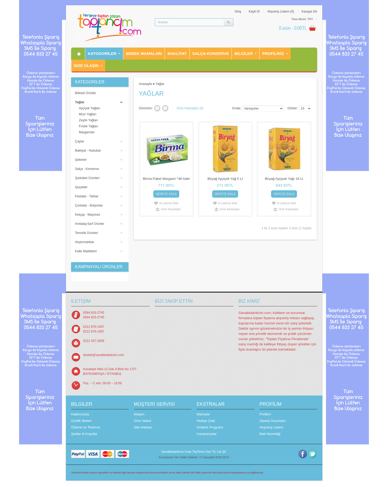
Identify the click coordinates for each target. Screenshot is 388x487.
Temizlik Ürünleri (86, 233)
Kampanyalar (207, 434)
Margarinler (87, 132)
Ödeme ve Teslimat (85, 427)
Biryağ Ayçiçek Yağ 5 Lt (225, 179)
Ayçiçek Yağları (89, 108)
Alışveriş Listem (271, 427)
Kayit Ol (254, 11)
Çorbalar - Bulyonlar (89, 205)
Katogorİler (102, 53)
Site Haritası (143, 427)
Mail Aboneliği (270, 434)
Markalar (203, 414)
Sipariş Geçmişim (273, 421)
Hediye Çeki (206, 421)
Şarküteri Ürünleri (87, 178)
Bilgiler (243, 53)
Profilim (265, 414)
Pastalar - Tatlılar (87, 196)
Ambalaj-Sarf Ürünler (89, 224)
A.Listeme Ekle (168, 203)
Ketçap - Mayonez (87, 214)
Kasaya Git (309, 11)
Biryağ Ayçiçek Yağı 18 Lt (284, 179)
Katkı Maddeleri (86, 251)
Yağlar (80, 102)
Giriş (238, 11)
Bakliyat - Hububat (88, 150)
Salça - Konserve (87, 169)
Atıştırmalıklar (84, 242)
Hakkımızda (80, 414)
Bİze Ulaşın (86, 65)
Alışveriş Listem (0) (280, 11)
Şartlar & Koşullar (84, 434)
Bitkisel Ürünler (85, 93)
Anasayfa (145, 84)
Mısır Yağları (88, 114)
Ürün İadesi (142, 421)
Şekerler (81, 160)
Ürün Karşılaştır (171, 209)
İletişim (139, 414)
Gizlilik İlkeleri (81, 421)
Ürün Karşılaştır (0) (190, 108)
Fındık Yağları (88, 126)
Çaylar (79, 141)
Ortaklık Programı (210, 427)
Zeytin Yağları (88, 120)
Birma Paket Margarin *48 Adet (166, 179)
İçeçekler (81, 187)
